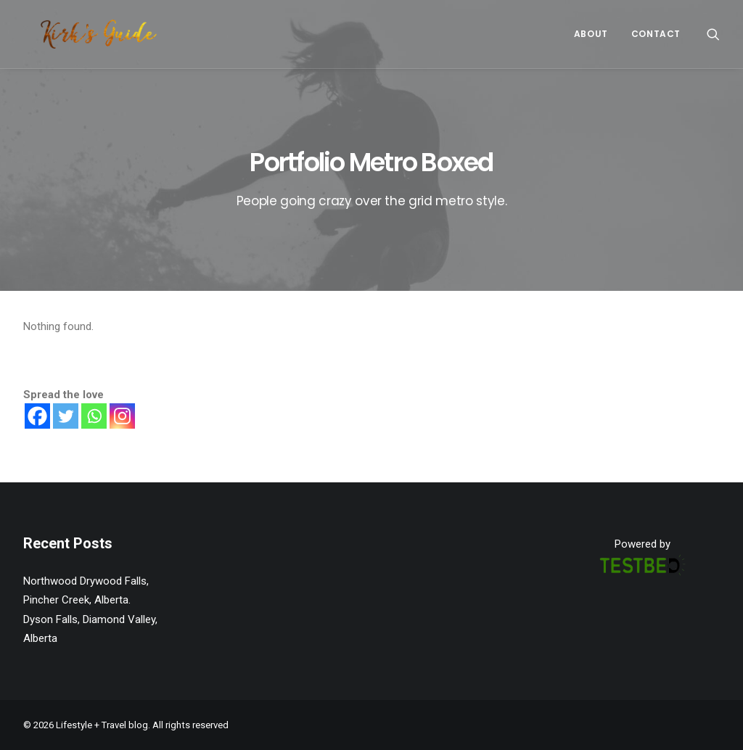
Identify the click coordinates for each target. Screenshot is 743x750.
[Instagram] (122, 416)
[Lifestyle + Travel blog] (81, 34)
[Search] (713, 34)
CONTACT (656, 34)
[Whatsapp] (94, 416)
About (591, 34)
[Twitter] (65, 416)
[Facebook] (37, 416)
